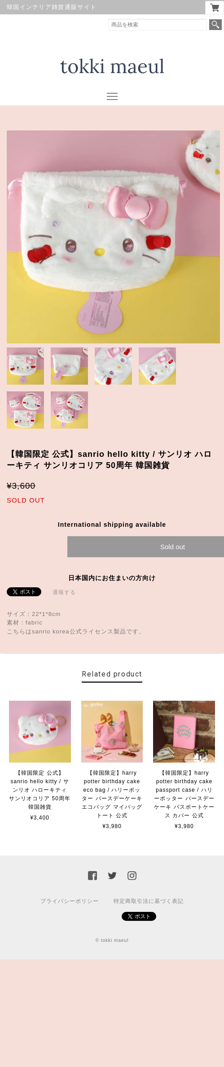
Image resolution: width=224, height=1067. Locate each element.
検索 (215, 24)
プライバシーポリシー (69, 901)
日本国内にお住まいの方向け (112, 577)
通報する (64, 592)
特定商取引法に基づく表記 (149, 901)
